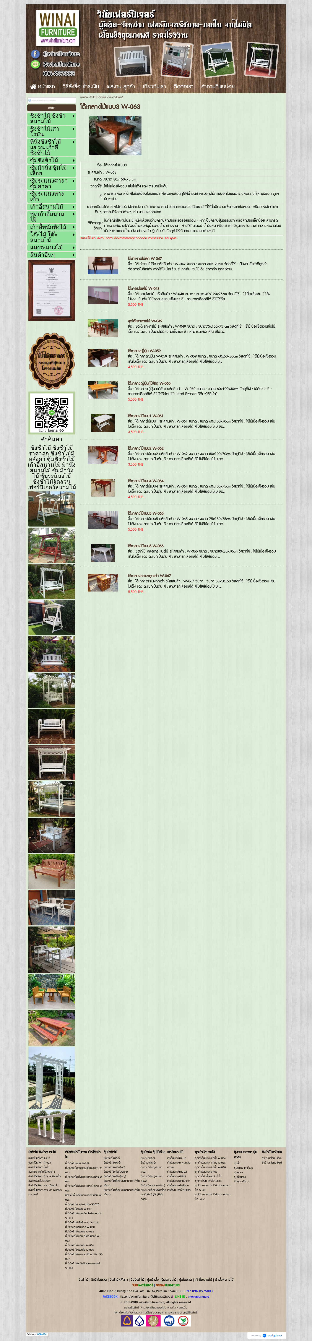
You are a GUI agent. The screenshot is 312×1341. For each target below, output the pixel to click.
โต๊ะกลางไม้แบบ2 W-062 (145, 448)
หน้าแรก (84, 97)
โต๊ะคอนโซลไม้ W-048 (143, 288)
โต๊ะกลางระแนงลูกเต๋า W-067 (149, 576)
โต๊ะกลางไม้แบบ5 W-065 (145, 513)
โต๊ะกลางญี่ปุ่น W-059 (144, 351)
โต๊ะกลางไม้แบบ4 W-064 (145, 481)
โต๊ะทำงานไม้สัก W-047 (145, 259)
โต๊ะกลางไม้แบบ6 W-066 (145, 546)
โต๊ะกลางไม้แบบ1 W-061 (145, 416)
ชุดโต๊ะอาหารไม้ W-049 (145, 321)
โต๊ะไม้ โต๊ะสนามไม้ (98, 97)
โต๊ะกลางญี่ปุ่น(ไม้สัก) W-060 (149, 383)
